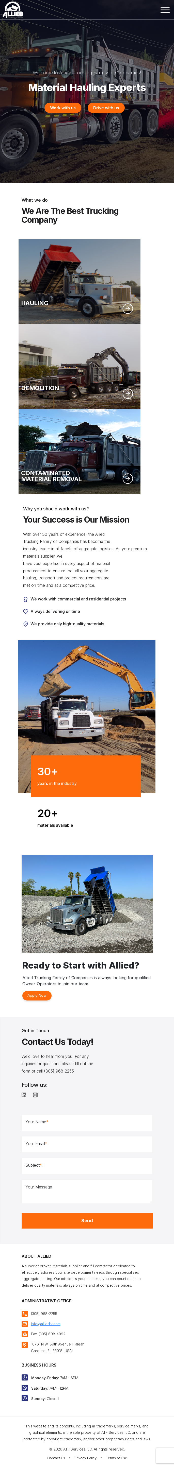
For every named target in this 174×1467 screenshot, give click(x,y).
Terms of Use (116, 1458)
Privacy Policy (85, 1458)
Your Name (37, 1121)
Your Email (36, 1143)
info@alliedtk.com (45, 1324)
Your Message (38, 1186)
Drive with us (106, 107)
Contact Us (56, 1458)
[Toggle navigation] (164, 11)
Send (87, 1220)
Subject (33, 1165)
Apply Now (36, 995)
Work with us (63, 107)
